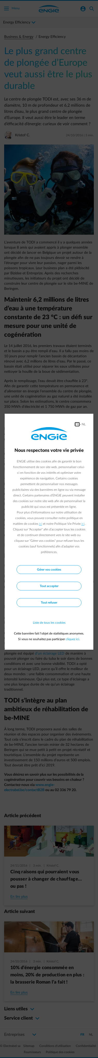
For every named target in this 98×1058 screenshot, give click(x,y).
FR (77, 424)
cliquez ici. (73, 639)
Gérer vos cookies (49, 569)
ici (40, 523)
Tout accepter (49, 586)
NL (84, 424)
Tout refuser (49, 602)
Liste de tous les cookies (49, 622)
